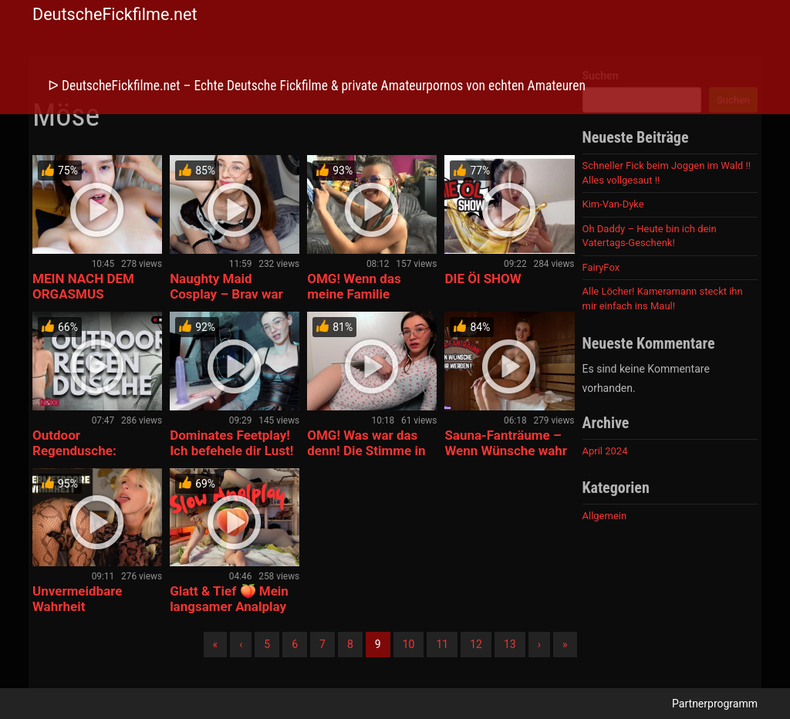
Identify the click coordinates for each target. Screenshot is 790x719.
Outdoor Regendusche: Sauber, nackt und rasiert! (84, 458)
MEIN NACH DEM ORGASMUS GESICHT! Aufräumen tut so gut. (95, 301)
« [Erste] (215, 644)
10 (409, 644)
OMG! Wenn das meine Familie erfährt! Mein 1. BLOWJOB (354, 301)
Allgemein (604, 516)
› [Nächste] (539, 644)
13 (510, 644)
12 (476, 644)
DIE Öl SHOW (482, 278)
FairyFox (601, 267)
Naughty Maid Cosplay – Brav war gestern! (226, 294)
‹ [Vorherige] (240, 644)
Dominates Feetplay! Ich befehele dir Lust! (231, 442)
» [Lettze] (565, 644)
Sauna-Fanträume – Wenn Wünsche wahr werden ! (505, 450)
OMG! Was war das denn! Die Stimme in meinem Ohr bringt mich (366, 458)
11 (442, 644)
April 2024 (605, 451)
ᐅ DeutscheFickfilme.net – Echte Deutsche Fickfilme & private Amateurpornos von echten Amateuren (317, 85)
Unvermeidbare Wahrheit (77, 598)
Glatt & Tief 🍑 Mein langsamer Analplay (229, 598)
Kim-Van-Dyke (613, 204)
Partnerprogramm (715, 703)
